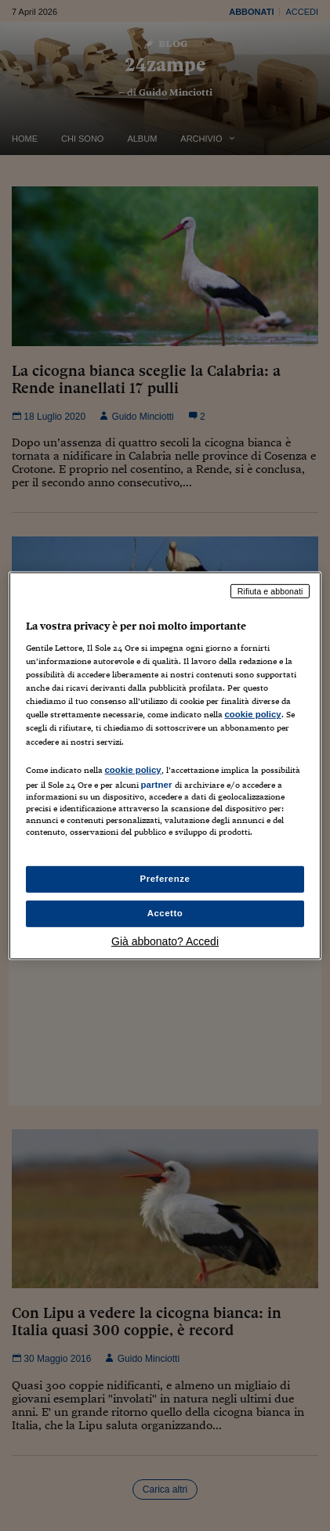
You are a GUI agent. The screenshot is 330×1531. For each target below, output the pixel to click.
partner (156, 784)
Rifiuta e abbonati (270, 590)
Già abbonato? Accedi (165, 941)
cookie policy (253, 714)
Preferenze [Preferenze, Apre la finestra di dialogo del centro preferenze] (165, 878)
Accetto (165, 913)
